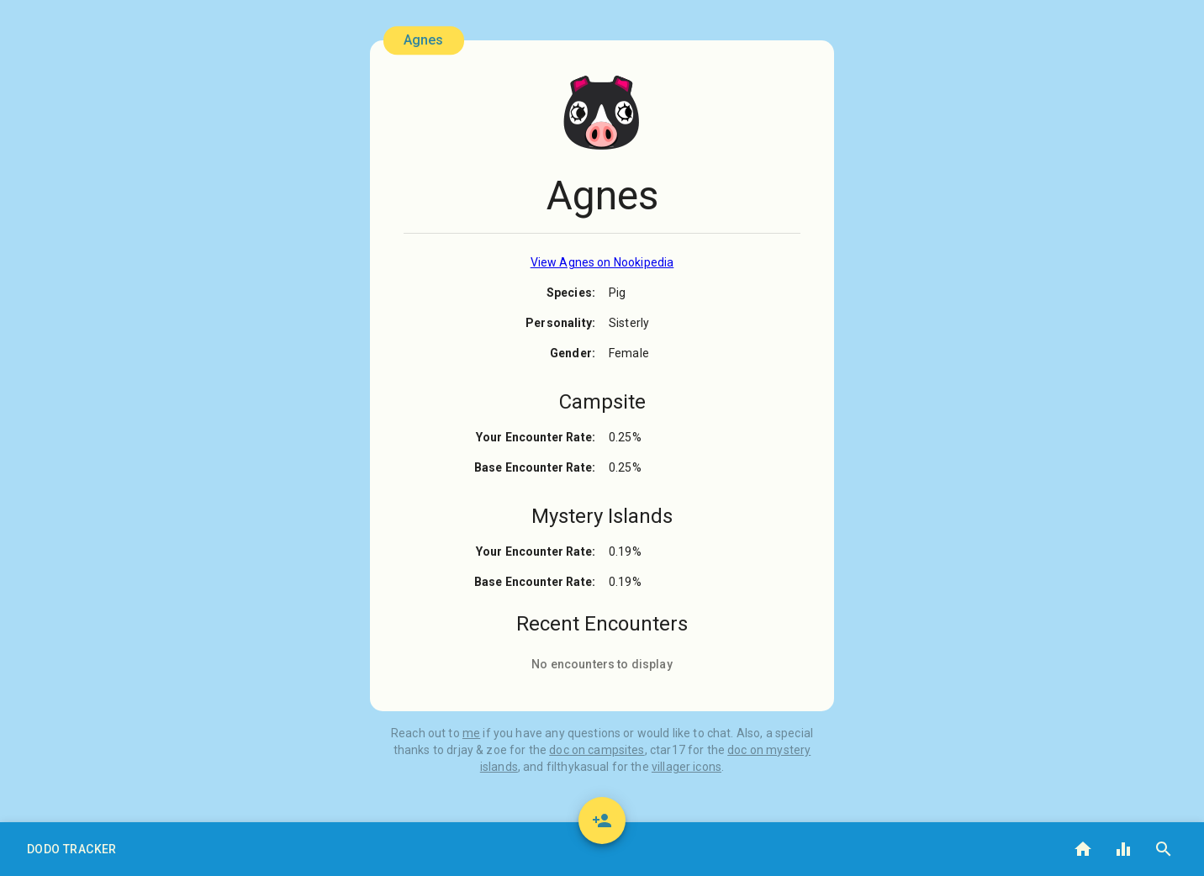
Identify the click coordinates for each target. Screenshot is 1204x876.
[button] (72, 849)
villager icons (686, 766)
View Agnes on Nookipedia (602, 262)
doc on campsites (596, 750)
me (471, 733)
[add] (602, 820)
